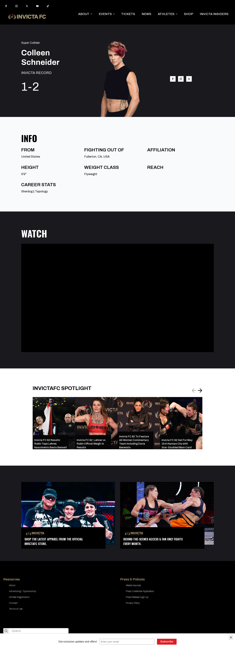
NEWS (146, 14)
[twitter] (27, 6)
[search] (6, 631)
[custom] (48, 6)
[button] (200, 390)
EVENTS (105, 14)
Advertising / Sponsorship (22, 591)
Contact (13, 603)
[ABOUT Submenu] (92, 14)
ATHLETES (166, 14)
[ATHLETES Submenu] (177, 14)
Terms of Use (16, 609)
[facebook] (6, 6)
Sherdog (27, 191)
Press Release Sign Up (137, 597)
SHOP (188, 14)
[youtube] (37, 6)
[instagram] (16, 6)
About (12, 585)
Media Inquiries (133, 585)
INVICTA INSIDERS (214, 14)
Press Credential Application (140, 591)
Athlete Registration (19, 597)
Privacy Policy (133, 603)
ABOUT (83, 14)
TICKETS (128, 14)
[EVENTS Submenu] (115, 14)
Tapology (41, 191)
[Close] (230, 637)
